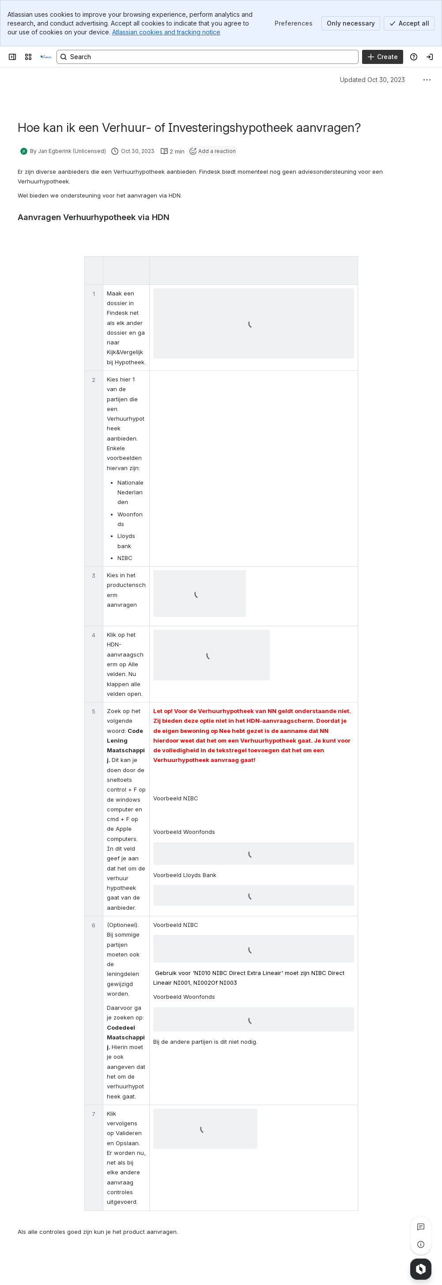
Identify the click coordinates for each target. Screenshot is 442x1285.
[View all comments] (421, 1227)
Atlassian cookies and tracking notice (166, 32)
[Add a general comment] (58, 1265)
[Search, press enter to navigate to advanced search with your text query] (208, 57)
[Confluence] (46, 57)
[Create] (382, 57)
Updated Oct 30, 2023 (372, 79)
